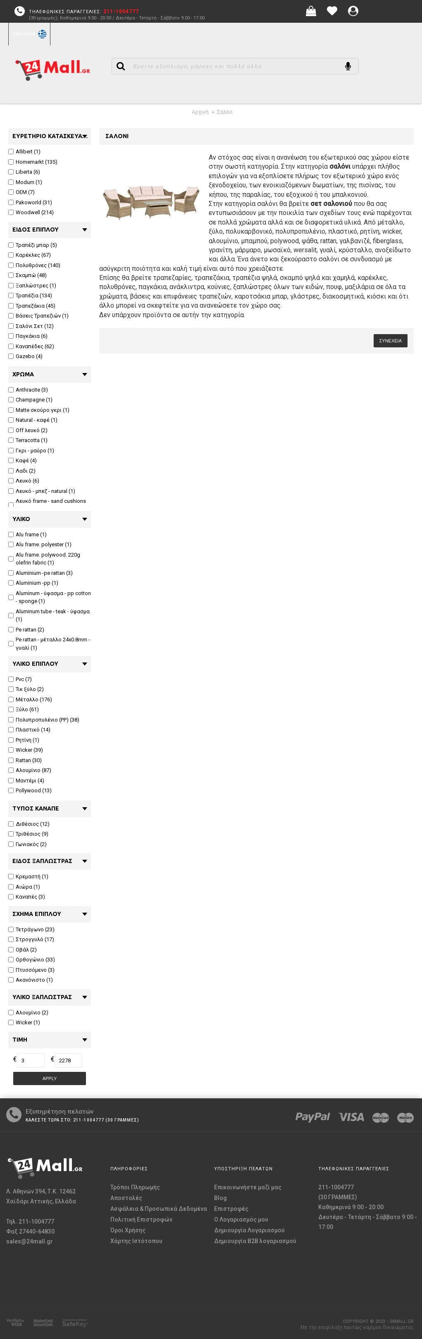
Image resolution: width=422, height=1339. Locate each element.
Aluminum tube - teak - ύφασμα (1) (49, 615)
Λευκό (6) (23, 481)
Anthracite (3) (28, 390)
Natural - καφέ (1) (32, 420)
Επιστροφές (231, 1208)
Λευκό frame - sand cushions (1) (47, 505)
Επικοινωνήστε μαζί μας (247, 1187)
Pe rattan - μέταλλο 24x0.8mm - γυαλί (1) (49, 643)
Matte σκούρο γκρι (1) (38, 410)
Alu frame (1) (27, 534)
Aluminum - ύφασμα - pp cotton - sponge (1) (49, 597)
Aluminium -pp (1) (33, 583)
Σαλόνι (225, 112)
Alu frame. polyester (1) (40, 544)
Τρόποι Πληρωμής (135, 1187)
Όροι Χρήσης (127, 1230)
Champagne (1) (30, 400)
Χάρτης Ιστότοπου (136, 1241)
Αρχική (200, 112)
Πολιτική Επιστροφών (141, 1219)
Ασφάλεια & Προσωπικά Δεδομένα (158, 1208)
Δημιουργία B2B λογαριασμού (255, 1241)
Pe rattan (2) (26, 629)
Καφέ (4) (22, 460)
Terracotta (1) (28, 440)
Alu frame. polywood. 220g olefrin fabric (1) (44, 559)
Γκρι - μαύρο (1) (31, 450)
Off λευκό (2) (28, 430)
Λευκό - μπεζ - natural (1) (41, 491)
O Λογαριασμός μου (241, 1219)
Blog (220, 1198)
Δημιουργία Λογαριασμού (249, 1230)
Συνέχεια (390, 340)
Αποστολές (126, 1198)
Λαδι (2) (22, 471)
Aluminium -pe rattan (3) (40, 573)
